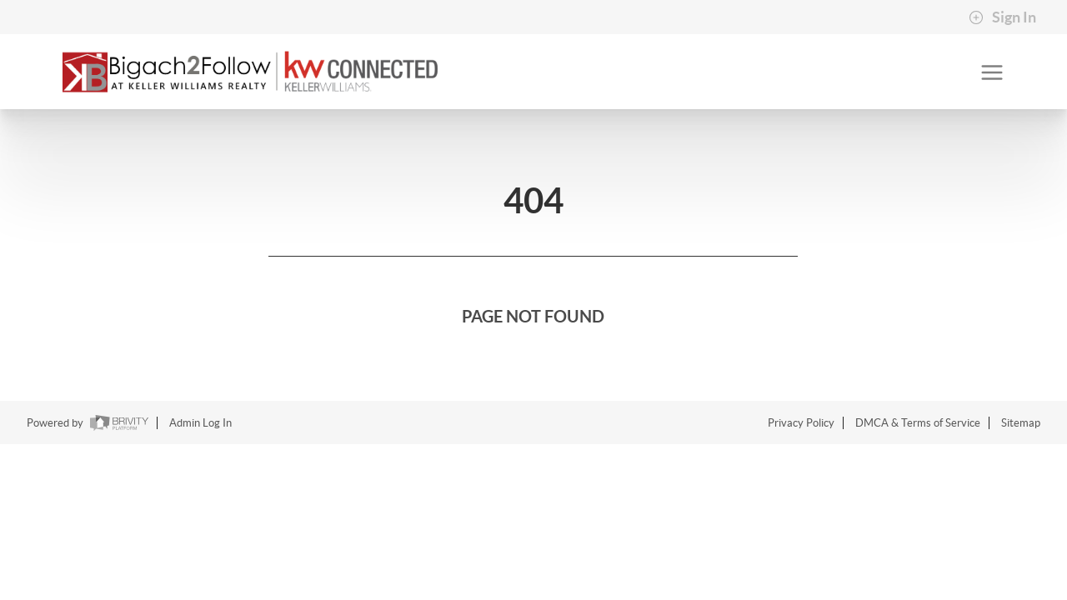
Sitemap (1020, 423)
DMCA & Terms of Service (917, 423)
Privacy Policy (801, 423)
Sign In (1002, 17)
